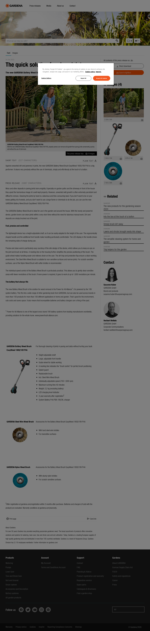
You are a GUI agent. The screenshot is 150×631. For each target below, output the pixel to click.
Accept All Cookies (101, 78)
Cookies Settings (46, 78)
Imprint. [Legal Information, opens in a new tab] (98, 71)
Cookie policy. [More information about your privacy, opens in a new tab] (90, 71)
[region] (76, 74)
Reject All (83, 78)
